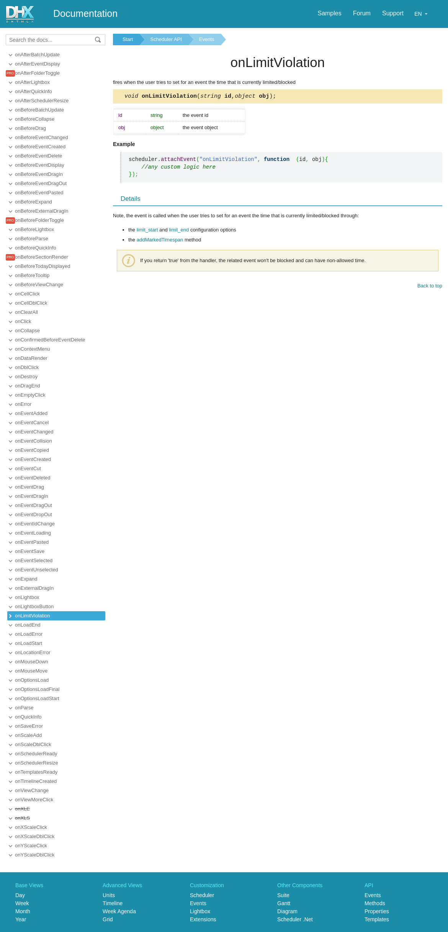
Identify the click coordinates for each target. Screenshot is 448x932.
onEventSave (29, 551)
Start (128, 39)
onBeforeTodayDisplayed (42, 266)
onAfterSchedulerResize (42, 100)
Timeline (113, 903)
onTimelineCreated (36, 781)
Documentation (85, 13)
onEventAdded (31, 413)
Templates (377, 919)
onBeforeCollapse (34, 119)
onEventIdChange (35, 524)
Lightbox (200, 911)
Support (393, 13)
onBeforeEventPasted (39, 192)
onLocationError (33, 652)
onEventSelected (33, 560)
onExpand (26, 579)
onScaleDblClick (33, 744)
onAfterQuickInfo (33, 91)
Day (20, 895)
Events (206, 39)
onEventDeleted (33, 478)
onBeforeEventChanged (41, 137)
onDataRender (31, 358)
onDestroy (26, 376)
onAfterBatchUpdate (37, 54)
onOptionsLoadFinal (37, 689)
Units (109, 895)
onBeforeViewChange (39, 284)
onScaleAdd (28, 735)
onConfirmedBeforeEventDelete (50, 340)
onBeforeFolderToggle (39, 220)
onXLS (22, 818)
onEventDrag (29, 487)
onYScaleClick (31, 845)
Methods (375, 903)
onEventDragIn (31, 496)
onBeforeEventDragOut (41, 183)
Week (22, 903)
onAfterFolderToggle (37, 73)
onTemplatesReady (36, 772)
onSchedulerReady (36, 753)
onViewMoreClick (34, 799)
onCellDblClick (31, 303)
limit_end (179, 231)
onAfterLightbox (32, 82)
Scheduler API (165, 39)
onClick (23, 321)
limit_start (147, 231)
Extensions (203, 919)
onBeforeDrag (30, 128)
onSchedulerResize (36, 763)
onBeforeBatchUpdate (39, 110)
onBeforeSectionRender (41, 257)
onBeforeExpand (33, 202)
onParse (24, 707)
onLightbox (27, 597)
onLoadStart (28, 643)
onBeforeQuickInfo (35, 248)
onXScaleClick (31, 827)
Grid (108, 919)
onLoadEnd (28, 625)
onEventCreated (33, 459)
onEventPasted (32, 542)
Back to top (429, 287)
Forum (362, 13)
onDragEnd (27, 386)
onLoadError (29, 634)
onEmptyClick (30, 395)
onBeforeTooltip (32, 275)
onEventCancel (32, 422)
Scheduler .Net (295, 919)
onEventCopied (32, 450)
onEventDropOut (33, 514)
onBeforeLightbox (34, 229)
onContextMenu (32, 349)
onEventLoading (33, 533)
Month (22, 911)
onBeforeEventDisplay (39, 165)
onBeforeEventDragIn (39, 174)
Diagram (287, 911)
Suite (283, 895)
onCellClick (27, 294)
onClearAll (26, 312)
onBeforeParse (31, 238)
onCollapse (27, 330)
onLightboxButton (34, 606)
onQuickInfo (28, 717)
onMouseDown (31, 662)
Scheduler (202, 895)
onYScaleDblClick (34, 855)
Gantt (283, 903)
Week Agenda (119, 911)
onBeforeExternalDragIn (41, 211)
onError (23, 404)
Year (20, 919)
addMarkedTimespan (160, 241)
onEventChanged (34, 432)
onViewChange (32, 790)
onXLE (22, 809)
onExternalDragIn (34, 588)
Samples (329, 13)
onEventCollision (33, 441)
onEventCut (28, 468)
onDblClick (27, 367)
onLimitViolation (32, 616)
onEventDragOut (33, 505)
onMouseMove (31, 671)
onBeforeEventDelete (38, 156)
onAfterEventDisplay (37, 64)
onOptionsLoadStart (37, 698)
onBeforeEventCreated (40, 146)
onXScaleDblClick (34, 836)
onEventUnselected (36, 570)
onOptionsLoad (32, 680)
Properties (377, 911)
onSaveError (29, 726)
